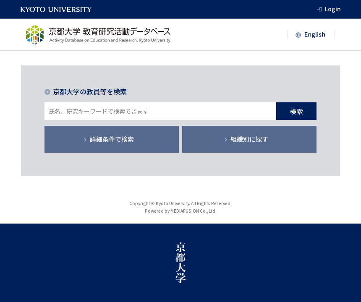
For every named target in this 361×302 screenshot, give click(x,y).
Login (333, 9)
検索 (296, 111)
